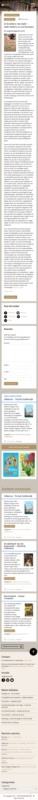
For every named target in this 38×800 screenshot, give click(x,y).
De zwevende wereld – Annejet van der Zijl (15, 711)
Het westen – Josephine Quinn (11, 701)
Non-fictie (28, 584)
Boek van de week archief (19, 447)
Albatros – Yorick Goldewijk (18, 399)
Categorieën (6, 786)
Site (5, 379)
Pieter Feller (28, 660)
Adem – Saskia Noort (14, 737)
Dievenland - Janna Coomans (14, 597)
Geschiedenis (8, 584)
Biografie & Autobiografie (20, 582)
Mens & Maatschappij (12, 15)
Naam (6, 365)
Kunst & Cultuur (19, 584)
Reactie (7, 343)
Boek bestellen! (18, 287)
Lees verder (9, 526)
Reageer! (19, 441)
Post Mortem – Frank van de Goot (13, 715)
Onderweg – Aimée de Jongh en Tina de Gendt (17, 719)
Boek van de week (17, 434)
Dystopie (27, 434)
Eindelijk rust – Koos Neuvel (11, 694)
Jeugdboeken (8, 437)
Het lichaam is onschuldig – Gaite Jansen (22, 743)
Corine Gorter (8, 291)
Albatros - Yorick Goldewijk (18, 496)
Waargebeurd (10, 19)
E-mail (6, 372)
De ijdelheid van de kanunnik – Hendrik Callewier (14, 546)
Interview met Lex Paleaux (10, 722)
